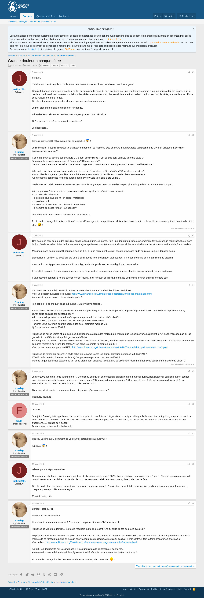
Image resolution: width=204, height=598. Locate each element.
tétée (73, 65)
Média (62, 16)
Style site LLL (16, 589)
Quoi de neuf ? (44, 16)
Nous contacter (129, 589)
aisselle (46, 65)
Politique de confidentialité (163, 589)
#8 (193, 464)
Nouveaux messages (17, 21)
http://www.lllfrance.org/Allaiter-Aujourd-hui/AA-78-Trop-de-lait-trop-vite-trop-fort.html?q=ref (120, 347)
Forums (27, 16)
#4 (193, 285)
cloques (55, 65)
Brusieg (19, 152)
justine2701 (15, 65)
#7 (193, 433)
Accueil (14, 16)
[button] (54, 16)
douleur (64, 65)
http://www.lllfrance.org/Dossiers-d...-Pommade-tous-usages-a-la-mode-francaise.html (91, 542)
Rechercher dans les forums (43, 21)
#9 (193, 503)
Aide (180, 589)
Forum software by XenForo (102, 595)
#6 (193, 404)
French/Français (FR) (37, 589)
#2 (193, 135)
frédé (19, 421)
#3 (193, 236)
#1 (193, 72)
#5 (193, 371)
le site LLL (34, 49)
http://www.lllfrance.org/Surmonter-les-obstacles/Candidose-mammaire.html (112, 293)
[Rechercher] (186, 16)
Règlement (144, 589)
